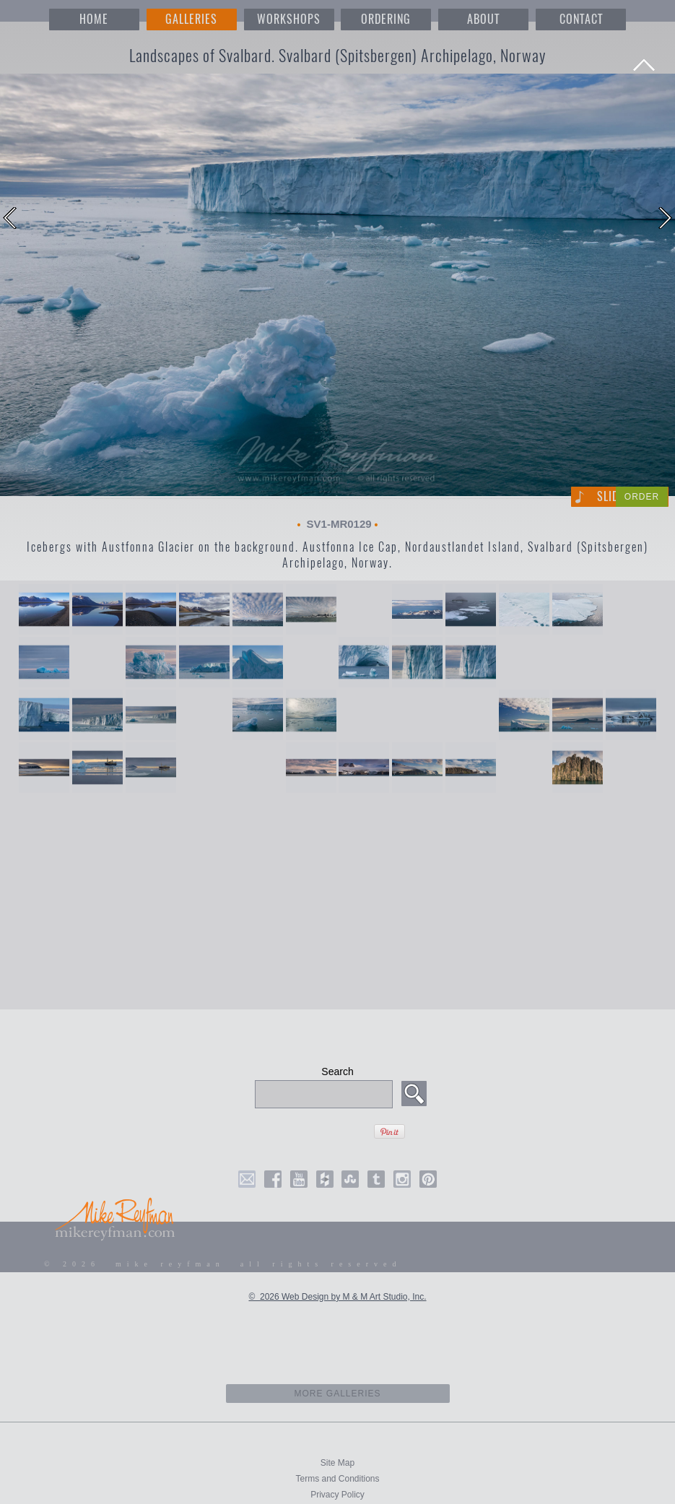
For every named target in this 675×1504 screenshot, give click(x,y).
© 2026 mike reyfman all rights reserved (223, 1264)
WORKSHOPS (289, 19)
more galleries (337, 1393)
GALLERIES (191, 19)
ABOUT (483, 19)
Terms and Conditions (337, 1479)
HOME (93, 19)
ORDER (641, 497)
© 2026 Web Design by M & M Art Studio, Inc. (337, 1297)
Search (337, 1071)
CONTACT (581, 19)
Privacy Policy (337, 1495)
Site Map (337, 1463)
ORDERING (386, 19)
